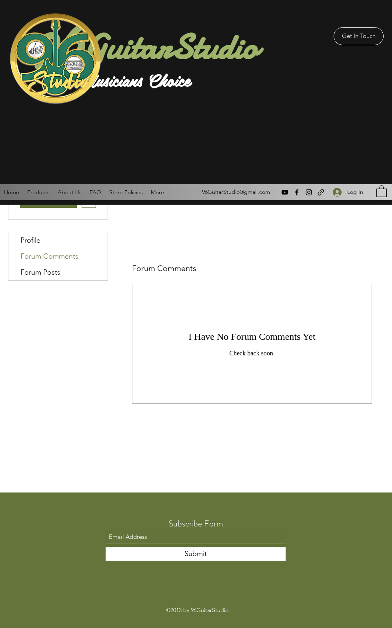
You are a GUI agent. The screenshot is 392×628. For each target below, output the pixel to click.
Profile (30, 240)
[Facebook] (297, 192)
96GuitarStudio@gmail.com (236, 191)
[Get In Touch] (359, 36)
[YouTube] (285, 192)
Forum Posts (40, 272)
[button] (381, 191)
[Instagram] (309, 192)
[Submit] (196, 554)
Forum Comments (49, 256)
